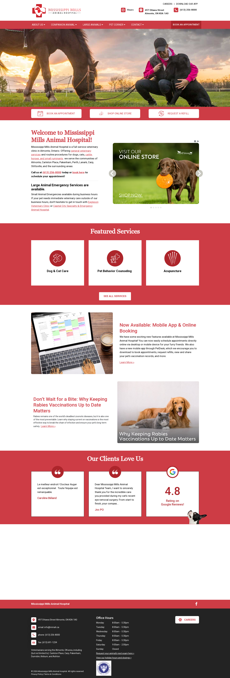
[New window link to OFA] (104, 668)
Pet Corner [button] (117, 24)
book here (78, 172)
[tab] (151, 207)
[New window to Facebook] (196, 604)
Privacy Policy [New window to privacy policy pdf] (37, 674)
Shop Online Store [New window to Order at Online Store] (115, 113)
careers (187, 619)
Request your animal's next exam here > (115, 653)
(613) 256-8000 (52, 172)
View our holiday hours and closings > (114, 658)
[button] (195, 141)
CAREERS (167, 4)
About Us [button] (38, 24)
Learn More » (127, 362)
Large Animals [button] (93, 24)
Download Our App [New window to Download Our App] (187, 4)
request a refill (174, 113)
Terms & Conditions (52, 674)
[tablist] (156, 207)
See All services (115, 296)
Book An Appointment (186, 24)
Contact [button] (137, 24)
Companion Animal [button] (64, 24)
